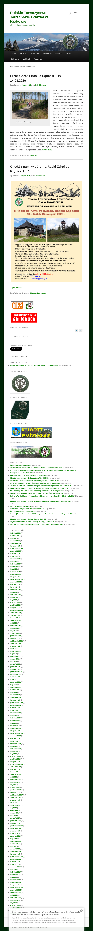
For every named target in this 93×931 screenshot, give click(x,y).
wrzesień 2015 (15, 859)
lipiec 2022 (14, 649)
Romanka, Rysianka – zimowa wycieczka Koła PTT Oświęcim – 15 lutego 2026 (39, 488)
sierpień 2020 (15, 708)
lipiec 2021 (14, 679)
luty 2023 (13, 631)
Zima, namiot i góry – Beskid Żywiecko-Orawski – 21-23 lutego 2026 (35, 483)
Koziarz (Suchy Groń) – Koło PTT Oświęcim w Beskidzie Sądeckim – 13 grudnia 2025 (41, 514)
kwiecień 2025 (15, 564)
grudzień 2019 (15, 728)
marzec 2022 (14, 659)
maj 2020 (13, 715)
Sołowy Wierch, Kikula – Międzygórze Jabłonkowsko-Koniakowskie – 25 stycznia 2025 (42, 496)
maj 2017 (13, 808)
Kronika (68, 54)
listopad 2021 (15, 669)
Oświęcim (33, 155)
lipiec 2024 (14, 587)
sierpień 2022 (15, 646)
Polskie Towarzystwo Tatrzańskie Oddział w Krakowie (29, 17)
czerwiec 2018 (15, 774)
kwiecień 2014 (15, 898)
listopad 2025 (15, 546)
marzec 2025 (14, 566)
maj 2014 (13, 895)
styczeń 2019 (15, 756)
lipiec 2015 (14, 864)
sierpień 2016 (15, 831)
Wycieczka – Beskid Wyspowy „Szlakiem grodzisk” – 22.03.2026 (34, 480)
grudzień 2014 (15, 882)
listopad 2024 (15, 577)
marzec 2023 (14, 628)
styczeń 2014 (15, 905)
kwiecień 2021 (15, 687)
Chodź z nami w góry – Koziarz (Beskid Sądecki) (28, 519)
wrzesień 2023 (15, 613)
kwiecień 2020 (15, 718)
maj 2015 (13, 869)
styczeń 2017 (15, 818)
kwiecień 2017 (15, 810)
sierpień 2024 (15, 584)
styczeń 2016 (15, 849)
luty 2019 (13, 754)
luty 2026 (13, 538)
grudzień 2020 (15, 697)
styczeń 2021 (15, 695)
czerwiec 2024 (15, 589)
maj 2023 (13, 623)
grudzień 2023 (15, 605)
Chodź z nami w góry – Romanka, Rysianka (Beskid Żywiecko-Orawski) (36, 493)
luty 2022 (13, 661)
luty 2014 (13, 903)
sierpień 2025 (15, 554)
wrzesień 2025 (15, 551)
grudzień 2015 (15, 851)
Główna (13, 54)
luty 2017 (13, 815)
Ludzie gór (26, 59)
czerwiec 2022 (15, 651)
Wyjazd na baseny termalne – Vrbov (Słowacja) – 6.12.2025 (32, 522)
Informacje (23, 54)
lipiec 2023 (14, 618)
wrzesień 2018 (15, 767)
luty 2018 (13, 785)
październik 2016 (16, 826)
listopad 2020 (15, 700)
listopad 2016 (15, 823)
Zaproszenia (47, 54)
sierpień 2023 (15, 615)
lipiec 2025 (14, 556)
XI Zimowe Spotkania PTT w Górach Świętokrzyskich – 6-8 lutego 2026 (36, 491)
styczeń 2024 (15, 602)
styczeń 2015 (15, 880)
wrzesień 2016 (15, 828)
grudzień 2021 (15, 667)
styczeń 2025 (15, 572)
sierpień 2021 (15, 677)
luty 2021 (13, 692)
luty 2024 (13, 600)
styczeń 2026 (15, 541)
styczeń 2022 (15, 664)
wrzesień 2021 (15, 674)
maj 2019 (13, 746)
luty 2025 (13, 569)
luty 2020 (13, 723)
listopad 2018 (15, 762)
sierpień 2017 (15, 800)
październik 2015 (16, 856)
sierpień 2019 (15, 738)
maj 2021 (13, 685)
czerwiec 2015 (15, 867)
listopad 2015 (15, 854)
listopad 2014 (15, 885)
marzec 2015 (14, 874)
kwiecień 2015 (15, 872)
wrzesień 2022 (15, 643)
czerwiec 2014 (15, 892)
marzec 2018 (14, 782)
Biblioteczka (15, 59)
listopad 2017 (15, 792)
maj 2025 (13, 561)
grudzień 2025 (15, 543)
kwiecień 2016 (15, 841)
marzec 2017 (14, 813)
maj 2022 (13, 654)
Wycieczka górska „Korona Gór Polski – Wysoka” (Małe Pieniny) (34, 365)
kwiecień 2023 (15, 625)
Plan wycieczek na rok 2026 (20, 506)
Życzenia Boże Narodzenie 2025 (22, 511)
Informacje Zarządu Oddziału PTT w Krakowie (27, 509)
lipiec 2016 (14, 833)
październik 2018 (16, 764)
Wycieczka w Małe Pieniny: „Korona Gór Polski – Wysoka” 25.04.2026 (36, 468)
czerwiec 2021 (15, 682)
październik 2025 (16, 548)
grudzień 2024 (15, 574)
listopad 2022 (15, 638)
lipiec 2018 (14, 772)
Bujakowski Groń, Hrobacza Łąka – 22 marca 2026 (29, 475)
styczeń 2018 (15, 787)
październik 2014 (16, 887)
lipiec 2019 (14, 741)
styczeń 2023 (15, 633)
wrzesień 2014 (15, 890)
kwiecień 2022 (15, 656)
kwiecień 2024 (15, 595)
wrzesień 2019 (15, 736)
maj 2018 (13, 777)
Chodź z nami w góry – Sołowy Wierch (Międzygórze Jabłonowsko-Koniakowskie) (40, 501)
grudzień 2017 (15, 790)
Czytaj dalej (48, 150)
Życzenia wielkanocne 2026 (20, 465)
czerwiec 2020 (15, 713)
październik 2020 (16, 703)
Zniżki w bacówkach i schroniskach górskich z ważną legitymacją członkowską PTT (41, 486)
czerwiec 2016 (15, 836)
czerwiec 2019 (15, 744)
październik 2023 (16, 610)
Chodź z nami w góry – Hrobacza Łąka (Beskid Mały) (29, 478)
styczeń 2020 (15, 726)
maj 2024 (13, 592)
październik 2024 (16, 579)
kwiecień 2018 (15, 779)
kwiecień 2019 (15, 749)
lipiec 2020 (14, 710)
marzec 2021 (14, 690)
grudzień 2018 (15, 759)
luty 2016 (13, 846)
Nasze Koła (38, 59)
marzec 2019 (14, 751)
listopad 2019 (15, 731)
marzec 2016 (14, 844)
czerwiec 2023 (15, 620)
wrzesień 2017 (15, 797)
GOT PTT (58, 54)
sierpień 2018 (15, 769)
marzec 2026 (14, 536)
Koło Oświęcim (40, 85)
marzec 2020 (14, 720)
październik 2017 (16, 795)
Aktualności (35, 54)
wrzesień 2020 (15, 705)
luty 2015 (13, 877)
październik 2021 (16, 672)
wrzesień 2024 (15, 582)
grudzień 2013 (15, 908)
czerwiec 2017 (15, 805)
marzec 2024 (14, 597)
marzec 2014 (14, 900)
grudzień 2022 (15, 636)
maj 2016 (13, 838)
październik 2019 (16, 733)
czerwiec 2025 (15, 559)
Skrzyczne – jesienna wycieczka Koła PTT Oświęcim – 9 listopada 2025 (36, 524)
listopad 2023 (15, 607)
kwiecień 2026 (15, 533)
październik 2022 (16, 641)
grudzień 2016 (15, 821)
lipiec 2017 (14, 803)
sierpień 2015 (15, 862)
